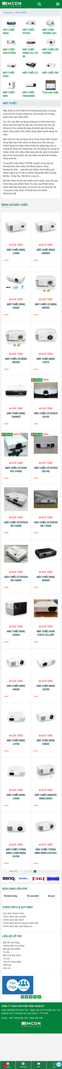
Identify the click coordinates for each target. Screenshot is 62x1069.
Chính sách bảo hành (13, 955)
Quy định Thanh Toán (13, 949)
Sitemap (7, 1000)
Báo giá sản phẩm (12, 984)
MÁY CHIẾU (21, 12)
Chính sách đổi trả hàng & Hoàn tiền (21, 958)
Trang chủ (8, 12)
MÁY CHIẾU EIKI (50, 72)
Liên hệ (6, 1003)
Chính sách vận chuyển (14, 952)
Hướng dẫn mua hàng (13, 981)
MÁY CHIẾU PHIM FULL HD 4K (30, 53)
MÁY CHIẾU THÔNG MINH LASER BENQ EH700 (16, 888)
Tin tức (6, 994)
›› (51, 907)
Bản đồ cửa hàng (11, 978)
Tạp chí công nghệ (12, 997)
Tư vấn (6, 987)
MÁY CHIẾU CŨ (30, 72)
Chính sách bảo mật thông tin (17, 961)
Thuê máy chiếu (50, 92)
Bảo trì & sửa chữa (12, 991)
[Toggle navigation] (39, 4)
